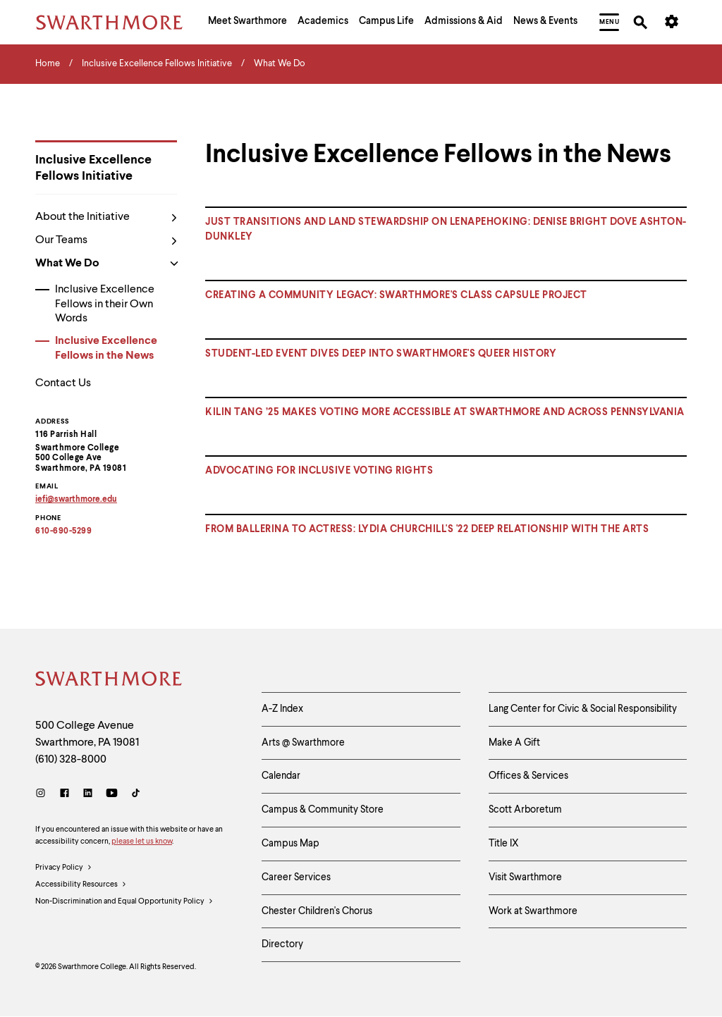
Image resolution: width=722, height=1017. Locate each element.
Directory (282, 944)
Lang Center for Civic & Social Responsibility (583, 709)
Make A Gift (514, 743)
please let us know (141, 842)
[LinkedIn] (88, 794)
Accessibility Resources (81, 885)
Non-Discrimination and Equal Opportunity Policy (124, 902)
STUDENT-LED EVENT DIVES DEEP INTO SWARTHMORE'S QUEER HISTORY (380, 354)
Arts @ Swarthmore (303, 743)
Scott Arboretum (525, 810)
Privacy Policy (63, 868)
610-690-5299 (63, 531)
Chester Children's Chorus (317, 911)
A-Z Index (282, 709)
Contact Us (63, 383)
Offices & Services (528, 776)
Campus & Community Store (323, 810)
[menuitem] (247, 22)
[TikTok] (136, 794)
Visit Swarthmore (525, 877)
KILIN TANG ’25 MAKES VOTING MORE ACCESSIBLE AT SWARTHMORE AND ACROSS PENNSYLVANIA (445, 412)
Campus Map (290, 844)
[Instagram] (43, 794)
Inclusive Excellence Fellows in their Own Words (104, 304)
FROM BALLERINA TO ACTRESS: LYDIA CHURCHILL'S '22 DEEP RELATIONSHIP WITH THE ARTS (427, 529)
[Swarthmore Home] (109, 681)
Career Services (296, 877)
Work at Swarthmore (533, 911)
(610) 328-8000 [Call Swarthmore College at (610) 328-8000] (70, 759)
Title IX (504, 844)
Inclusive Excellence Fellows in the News (106, 348)
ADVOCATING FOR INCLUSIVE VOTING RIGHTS (319, 471)
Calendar (281, 776)
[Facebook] (64, 794)
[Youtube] (111, 794)
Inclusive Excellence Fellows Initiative (93, 168)
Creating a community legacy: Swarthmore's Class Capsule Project (396, 295)
